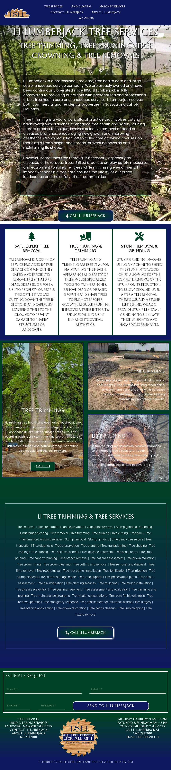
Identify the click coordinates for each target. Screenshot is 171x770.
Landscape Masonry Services (28, 726)
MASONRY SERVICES (112, 6)
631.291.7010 (86, 18)
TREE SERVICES (53, 6)
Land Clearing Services (28, 722)
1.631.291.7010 (142, 733)
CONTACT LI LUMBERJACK (66, 12)
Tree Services (28, 719)
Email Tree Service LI (142, 737)
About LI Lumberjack (28, 733)
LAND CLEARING (80, 6)
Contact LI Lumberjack (28, 729)
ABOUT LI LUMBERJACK (106, 12)
